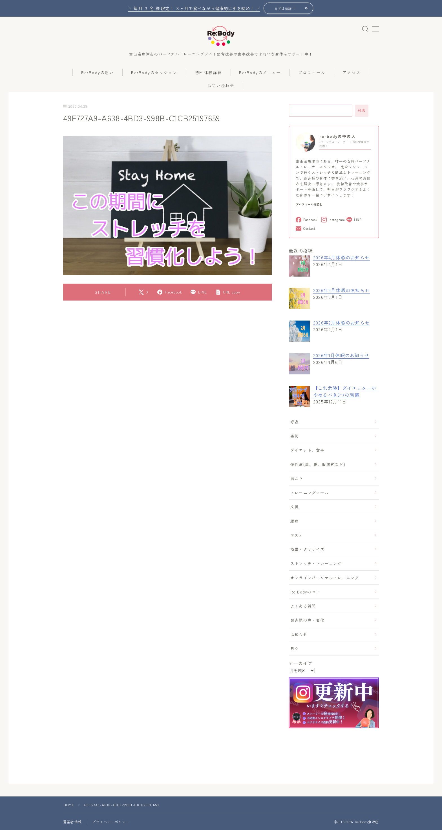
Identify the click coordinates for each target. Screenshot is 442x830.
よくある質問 (303, 606)
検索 (362, 110)
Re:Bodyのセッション (154, 72)
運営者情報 (72, 821)
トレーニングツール (309, 492)
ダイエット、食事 (307, 450)
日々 (294, 648)
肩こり (296, 478)
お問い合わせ (221, 85)
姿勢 (294, 436)
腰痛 (294, 521)
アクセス (351, 72)
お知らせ (299, 634)
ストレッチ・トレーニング (316, 563)
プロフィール (312, 72)
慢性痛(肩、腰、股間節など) (317, 464)
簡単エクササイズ (307, 549)
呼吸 (294, 422)
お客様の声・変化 (307, 620)
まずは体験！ (285, 8)
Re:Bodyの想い (97, 72)
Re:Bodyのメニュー (260, 72)
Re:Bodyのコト (305, 592)
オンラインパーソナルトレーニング (324, 577)
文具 (294, 506)
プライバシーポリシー (110, 821)
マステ (296, 535)
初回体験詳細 (208, 72)
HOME (69, 804)
